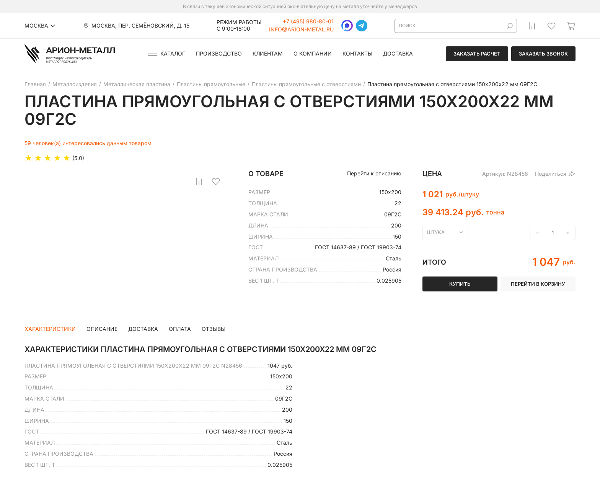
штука (436, 232)
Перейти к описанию (374, 173)
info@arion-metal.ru (301, 29)
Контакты (357, 54)
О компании (312, 54)
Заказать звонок (543, 54)
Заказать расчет (477, 54)
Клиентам (268, 54)
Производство (219, 54)
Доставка (398, 54)
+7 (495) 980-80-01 (308, 21)
